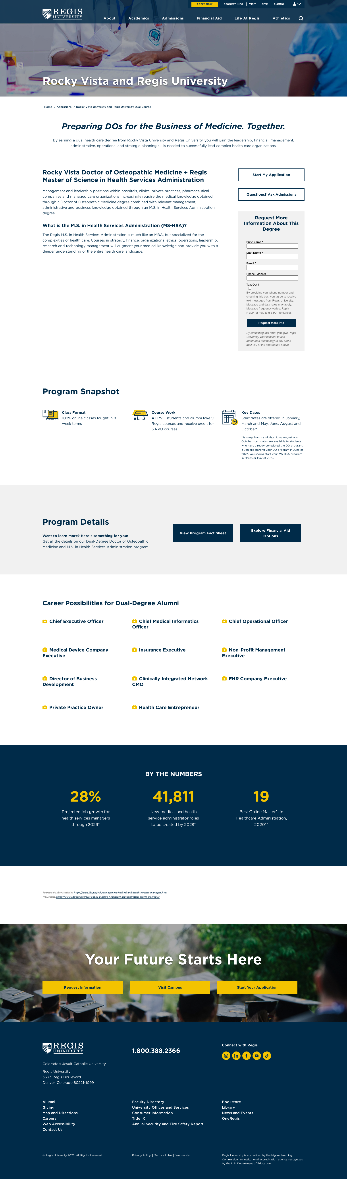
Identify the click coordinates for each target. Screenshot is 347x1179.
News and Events (237, 1113)
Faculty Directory (148, 1102)
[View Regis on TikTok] (267, 1055)
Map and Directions (60, 1113)
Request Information (82, 987)
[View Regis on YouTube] (257, 1055)
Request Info (233, 4)
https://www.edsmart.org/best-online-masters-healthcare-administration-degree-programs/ (108, 896)
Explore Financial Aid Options (270, 533)
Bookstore (231, 1102)
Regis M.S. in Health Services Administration (88, 234)
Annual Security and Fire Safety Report (168, 1124)
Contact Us (52, 1129)
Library (228, 1107)
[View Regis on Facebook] (246, 1055)
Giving (48, 1107)
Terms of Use (163, 1155)
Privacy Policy (141, 1155)
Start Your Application (257, 987)
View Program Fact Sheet (203, 533)
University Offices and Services (160, 1107)
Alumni (279, 4)
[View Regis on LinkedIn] (236, 1055)
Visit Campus (170, 987)
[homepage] (62, 13)
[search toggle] (301, 18)
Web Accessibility (58, 1124)
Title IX (138, 1118)
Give (265, 4)
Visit (252, 4)
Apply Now (205, 4)
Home (48, 106)
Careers (49, 1118)
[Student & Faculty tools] (297, 3)
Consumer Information (152, 1113)
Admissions (64, 106)
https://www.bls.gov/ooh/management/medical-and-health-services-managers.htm (120, 892)
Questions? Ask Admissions (271, 194)
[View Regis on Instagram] (226, 1055)
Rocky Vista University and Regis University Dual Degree (113, 106)
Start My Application (271, 174)
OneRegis (231, 1118)
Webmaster (183, 1155)
